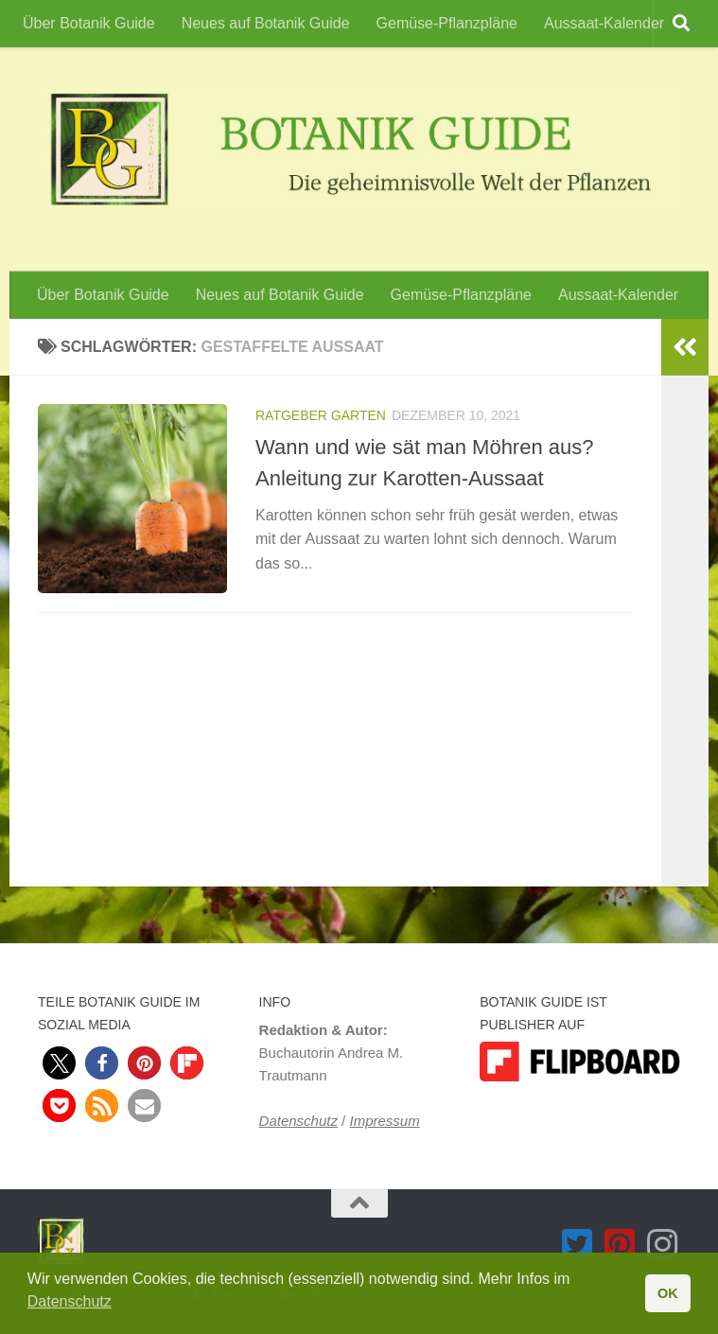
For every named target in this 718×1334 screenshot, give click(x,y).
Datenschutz (298, 1121)
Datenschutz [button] (69, 1301)
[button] (59, 1062)
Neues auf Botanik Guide (266, 23)
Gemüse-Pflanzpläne (447, 23)
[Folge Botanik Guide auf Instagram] (662, 1244)
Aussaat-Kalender (604, 23)
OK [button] (667, 1293)
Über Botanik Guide (89, 23)
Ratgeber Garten (320, 415)
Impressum (384, 1121)
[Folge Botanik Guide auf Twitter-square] (577, 1244)
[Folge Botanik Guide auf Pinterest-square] (620, 1244)
